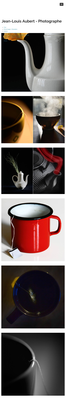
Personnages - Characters (10, 29)
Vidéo (5, 39)
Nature (6, 31)
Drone (5, 41)
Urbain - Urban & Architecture (12, 33)
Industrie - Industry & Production (12, 37)
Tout (5, 27)
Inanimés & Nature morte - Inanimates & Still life (16, 35)
